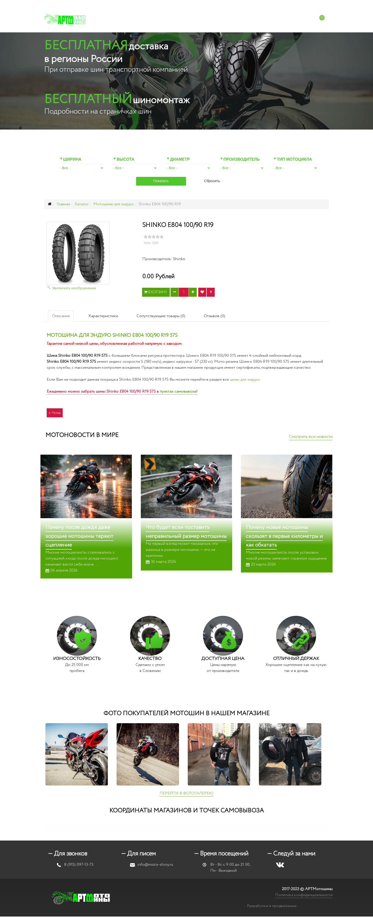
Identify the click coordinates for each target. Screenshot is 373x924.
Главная (63, 204)
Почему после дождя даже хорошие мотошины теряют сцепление (79, 536)
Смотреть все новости (311, 436)
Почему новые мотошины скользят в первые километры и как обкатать (284, 536)
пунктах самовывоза (178, 391)
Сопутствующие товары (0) (161, 316)
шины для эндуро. (245, 379)
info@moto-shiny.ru (242, 5)
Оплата (195, 20)
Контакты (276, 20)
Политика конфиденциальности (304, 895)
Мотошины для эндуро (113, 204)
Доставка (221, 20)
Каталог (119, 20)
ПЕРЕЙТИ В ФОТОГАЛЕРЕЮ (186, 793)
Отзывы (248, 20)
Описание (61, 316)
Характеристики (103, 316)
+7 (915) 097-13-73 (200, 5)
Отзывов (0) (214, 316)
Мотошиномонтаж (157, 20)
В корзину (156, 292)
